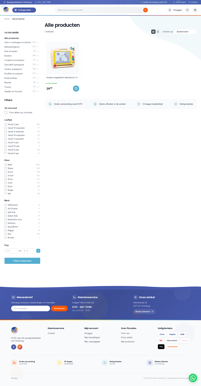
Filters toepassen (22, 260)
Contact (193, 2)
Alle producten (11, 38)
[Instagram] (19, 346)
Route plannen (144, 311)
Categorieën (24, 10)
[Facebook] (13, 346)
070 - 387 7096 (43, 2)
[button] (193, 378)
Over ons (125, 333)
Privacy (14, 378)
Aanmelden (59, 308)
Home (6, 19)
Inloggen (88, 333)
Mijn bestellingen (92, 337)
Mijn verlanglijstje (92, 341)
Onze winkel (179, 2)
